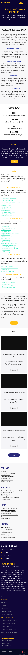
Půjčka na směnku (5, 518)
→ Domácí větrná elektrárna (8, 287)
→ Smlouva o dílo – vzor (7, 200)
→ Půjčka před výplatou (7, 252)
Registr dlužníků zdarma (7, 480)
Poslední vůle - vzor (6, 481)
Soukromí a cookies (6, 611)
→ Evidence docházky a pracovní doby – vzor (12, 202)
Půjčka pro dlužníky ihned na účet (9, 515)
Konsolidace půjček (6, 513)
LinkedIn (5, 558)
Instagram (6, 555)
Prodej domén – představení (9, 620)
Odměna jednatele (5, 494)
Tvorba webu (4, 608)
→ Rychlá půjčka (5, 226)
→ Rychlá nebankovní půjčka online (9, 243)
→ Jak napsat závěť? (6, 284)
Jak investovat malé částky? (8, 537)
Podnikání (3, 602)
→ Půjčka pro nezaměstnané (8, 245)
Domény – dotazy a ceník (8, 623)
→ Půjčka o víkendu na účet (8, 228)
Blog (14, 161)
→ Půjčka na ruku (5, 231)
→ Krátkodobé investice (7, 266)
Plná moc (3, 471)
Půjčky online (4, 516)
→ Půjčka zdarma (5, 250)
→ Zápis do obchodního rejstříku (9, 198)
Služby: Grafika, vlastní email (9, 632)
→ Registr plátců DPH (6, 213)
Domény (3, 605)
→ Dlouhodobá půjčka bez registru (10, 233)
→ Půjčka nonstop (5, 235)
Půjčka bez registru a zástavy (8, 511)
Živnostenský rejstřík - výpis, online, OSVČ (11, 490)
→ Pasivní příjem (5, 269)
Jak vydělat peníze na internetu (9, 531)
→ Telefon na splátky (6, 241)
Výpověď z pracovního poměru (8, 473)
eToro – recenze (5, 527)
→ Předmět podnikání (6, 207)
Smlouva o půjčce (5, 478)
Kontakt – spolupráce (7, 614)
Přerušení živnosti (5, 499)
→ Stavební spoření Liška (7, 271)
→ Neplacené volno (6, 210)
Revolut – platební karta (7, 529)
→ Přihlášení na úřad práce (8, 212)
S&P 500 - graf (5, 534)
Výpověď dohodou (5, 475)
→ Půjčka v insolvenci (6, 236)
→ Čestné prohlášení (6, 208)
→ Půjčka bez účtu (5, 238)
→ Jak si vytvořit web (6, 205)
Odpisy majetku (5, 496)
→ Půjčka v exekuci (6, 230)
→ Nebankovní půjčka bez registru (9, 248)
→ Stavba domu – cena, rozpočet (9, 268)
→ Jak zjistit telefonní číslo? (8, 282)
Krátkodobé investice (6, 532)
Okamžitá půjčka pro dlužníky (8, 510)
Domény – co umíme (6, 626)
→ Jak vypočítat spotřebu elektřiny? (10, 286)
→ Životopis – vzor (5, 203)
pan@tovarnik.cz (8, 564)
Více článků (14, 455)
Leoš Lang (25, 654)
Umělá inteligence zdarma (7, 476)
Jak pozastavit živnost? (6, 492)
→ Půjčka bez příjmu (6, 240)
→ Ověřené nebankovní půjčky (8, 247)
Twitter (5, 553)
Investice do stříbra (6, 536)
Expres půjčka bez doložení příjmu (9, 508)
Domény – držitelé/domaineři (9, 629)
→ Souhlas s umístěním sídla (8, 215)
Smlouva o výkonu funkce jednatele (10, 497)
